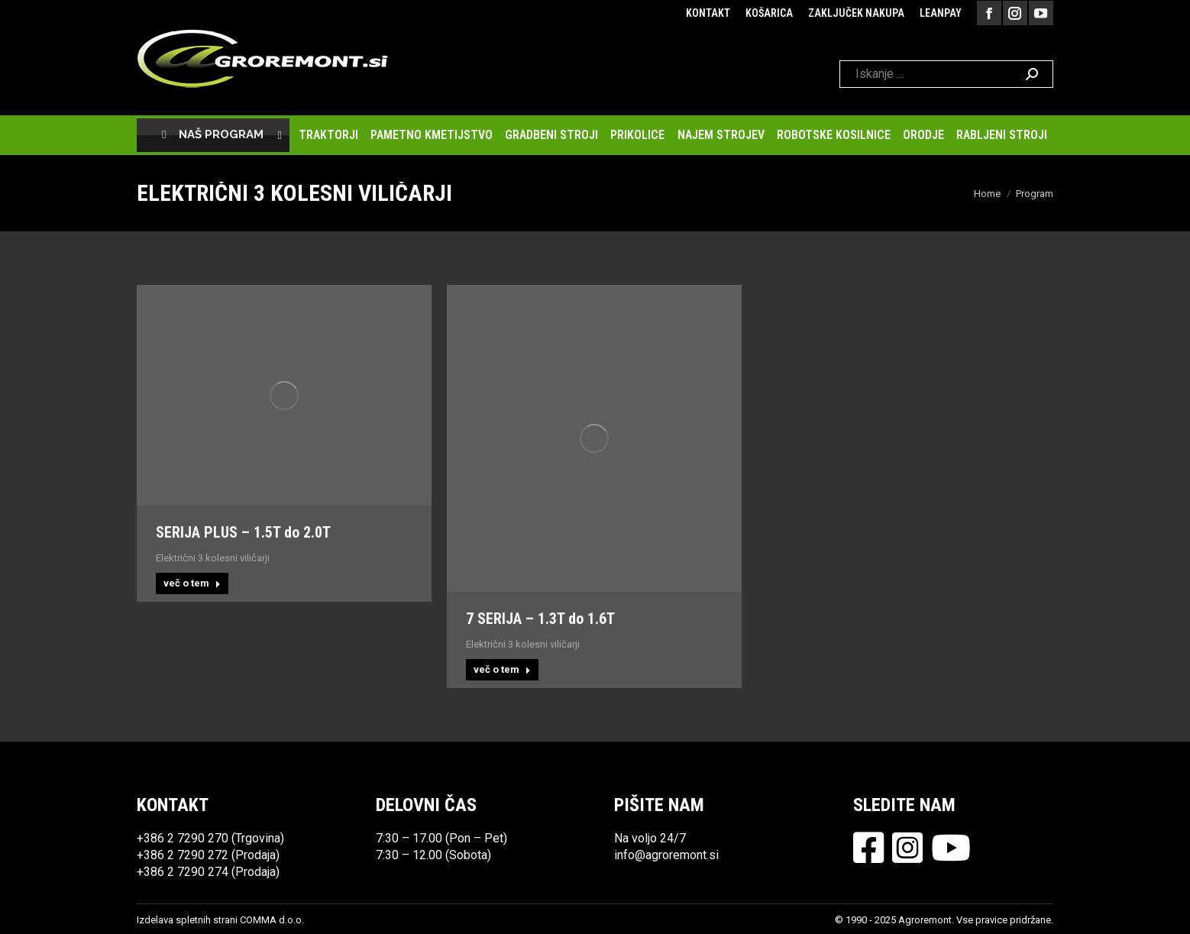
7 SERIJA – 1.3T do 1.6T (540, 618)
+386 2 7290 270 (182, 838)
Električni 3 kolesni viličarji (213, 558)
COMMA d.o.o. (272, 920)
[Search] (946, 74)
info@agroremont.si (666, 855)
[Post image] (284, 395)
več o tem (192, 583)
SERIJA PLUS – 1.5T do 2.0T (243, 532)
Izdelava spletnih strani (187, 920)
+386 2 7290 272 (182, 855)
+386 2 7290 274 (182, 872)
